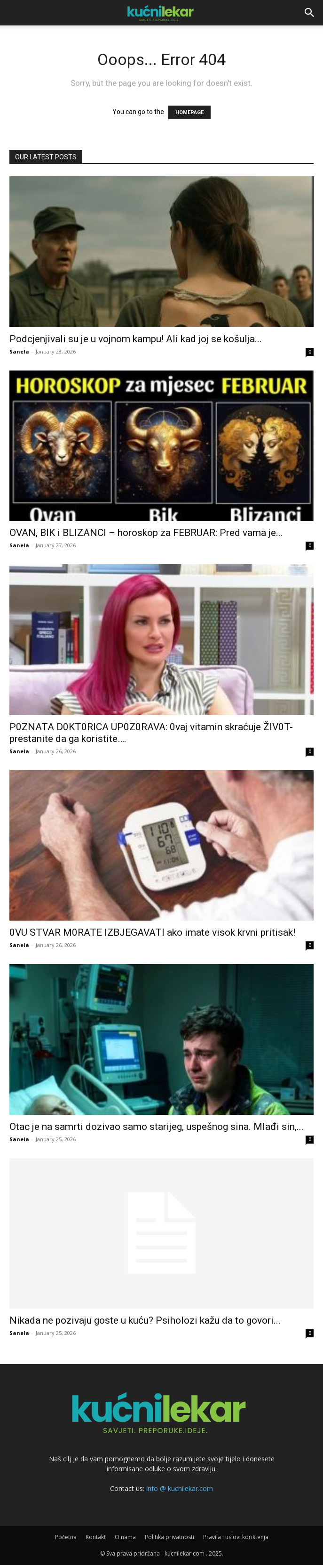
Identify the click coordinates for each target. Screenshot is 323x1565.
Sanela (19, 351)
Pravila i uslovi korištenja (235, 1537)
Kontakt (96, 1537)
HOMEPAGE (189, 112)
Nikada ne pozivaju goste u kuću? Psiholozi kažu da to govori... (145, 1320)
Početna (66, 1537)
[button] (310, 12)
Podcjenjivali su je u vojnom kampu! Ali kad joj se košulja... (135, 339)
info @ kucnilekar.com (179, 1488)
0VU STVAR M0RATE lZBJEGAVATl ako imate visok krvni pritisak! (152, 932)
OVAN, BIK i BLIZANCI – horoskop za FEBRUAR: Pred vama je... (146, 532)
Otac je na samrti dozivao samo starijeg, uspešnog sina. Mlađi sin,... (156, 1126)
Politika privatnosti (169, 1537)
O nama (125, 1537)
